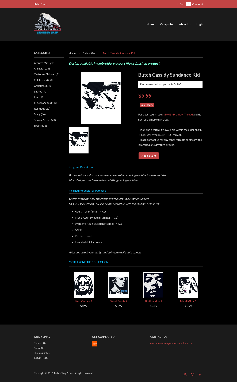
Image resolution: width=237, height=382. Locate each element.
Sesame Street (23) (45, 120)
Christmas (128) (43, 85)
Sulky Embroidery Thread (177, 114)
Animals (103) (42, 68)
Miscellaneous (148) (46, 102)
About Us (185, 24)
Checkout (197, 4)
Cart (184, 4)
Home (150, 24)
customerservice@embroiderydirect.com (171, 343)
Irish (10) (39, 97)
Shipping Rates (41, 353)
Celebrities (89, 53)
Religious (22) (42, 108)
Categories (166, 24)
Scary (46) (40, 114)
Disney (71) (40, 91)
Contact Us (40, 343)
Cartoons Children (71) (47, 74)
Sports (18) (40, 125)
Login (199, 24)
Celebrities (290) (43, 80)
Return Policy (41, 357)
